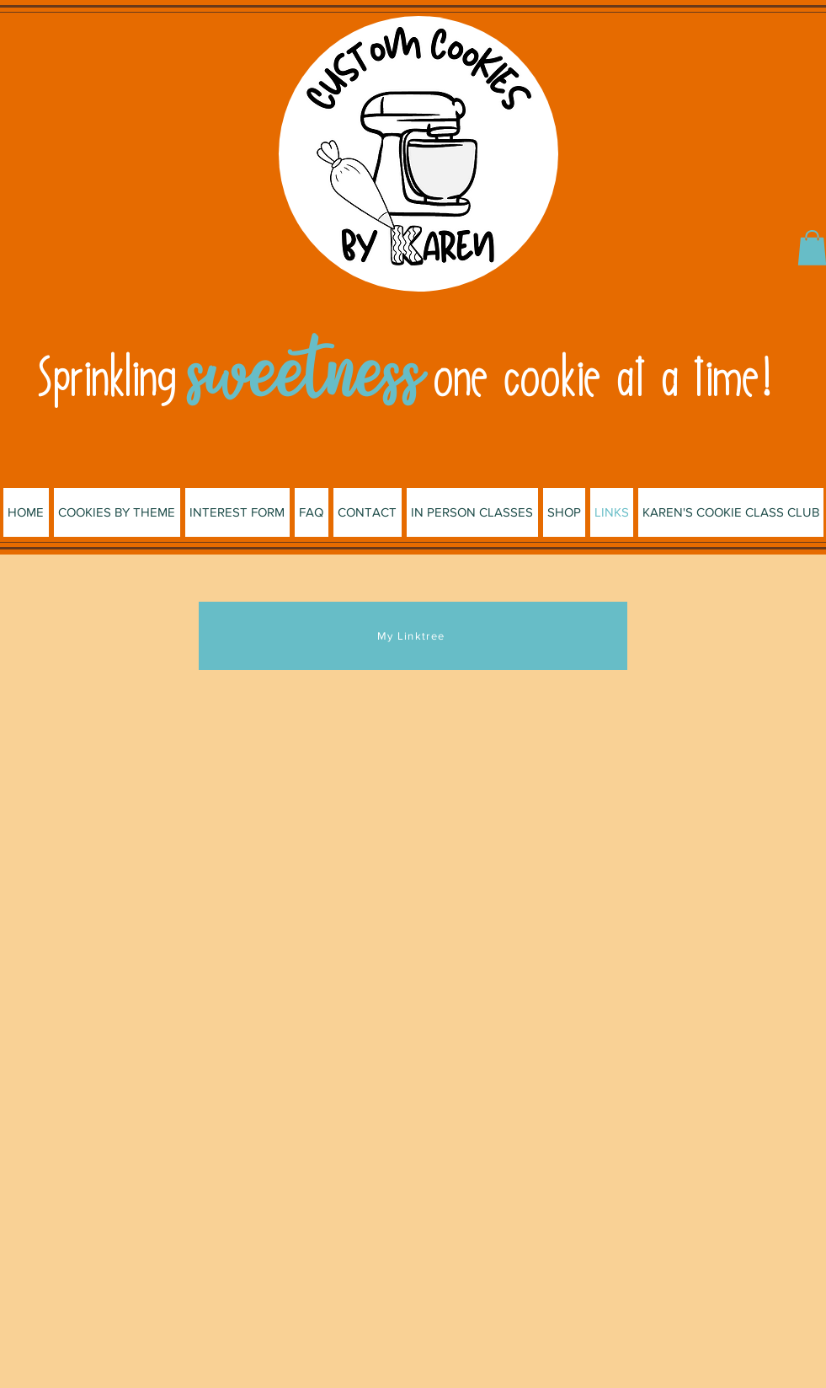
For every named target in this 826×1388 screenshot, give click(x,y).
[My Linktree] (413, 636)
